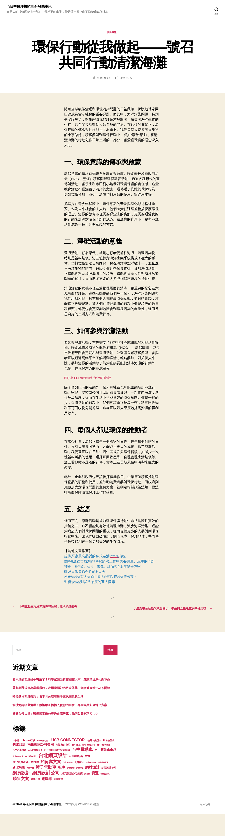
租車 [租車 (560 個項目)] (62, 789)
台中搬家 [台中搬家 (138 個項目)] (76, 767)
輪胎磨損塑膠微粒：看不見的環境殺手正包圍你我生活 (54, 713)
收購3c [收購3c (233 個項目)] (79, 784)
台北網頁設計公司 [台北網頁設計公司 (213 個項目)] (79, 778)
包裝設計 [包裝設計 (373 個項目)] (19, 767)
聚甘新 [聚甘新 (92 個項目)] (87, 796)
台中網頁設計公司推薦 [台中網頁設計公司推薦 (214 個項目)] (57, 772)
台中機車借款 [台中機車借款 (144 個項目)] (103, 767)
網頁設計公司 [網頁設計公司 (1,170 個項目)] (46, 795)
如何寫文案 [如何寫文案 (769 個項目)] (50, 784)
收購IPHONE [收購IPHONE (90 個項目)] (91, 785)
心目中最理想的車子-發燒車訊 (32, 7)
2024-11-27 (126, 79)
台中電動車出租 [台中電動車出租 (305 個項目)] (105, 772)
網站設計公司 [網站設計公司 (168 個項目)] (109, 790)
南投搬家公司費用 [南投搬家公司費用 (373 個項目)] (41, 767)
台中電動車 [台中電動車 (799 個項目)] (82, 771)
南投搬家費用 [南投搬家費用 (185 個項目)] (63, 767)
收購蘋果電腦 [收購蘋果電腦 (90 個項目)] (103, 785)
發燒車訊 (112, 33)
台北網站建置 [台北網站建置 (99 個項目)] (17, 779)
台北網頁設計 (108, 379)
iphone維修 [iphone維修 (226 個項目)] (28, 762)
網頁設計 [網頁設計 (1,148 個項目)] (21, 795)
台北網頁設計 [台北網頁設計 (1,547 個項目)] (52, 777)
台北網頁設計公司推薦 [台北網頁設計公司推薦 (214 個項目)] (25, 784)
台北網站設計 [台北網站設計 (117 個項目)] (31, 779)
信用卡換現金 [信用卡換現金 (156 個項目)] (94, 762)
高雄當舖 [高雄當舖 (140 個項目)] (58, 801)
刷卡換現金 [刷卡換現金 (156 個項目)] (108, 762)
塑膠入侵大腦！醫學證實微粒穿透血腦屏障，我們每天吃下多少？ (62, 736)
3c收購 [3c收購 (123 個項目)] (15, 763)
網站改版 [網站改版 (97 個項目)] (80, 790)
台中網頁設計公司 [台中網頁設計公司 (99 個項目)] (35, 773)
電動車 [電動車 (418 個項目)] (47, 801)
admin (106, 79)
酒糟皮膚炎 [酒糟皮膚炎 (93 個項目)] (105, 796)
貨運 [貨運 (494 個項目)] (95, 795)
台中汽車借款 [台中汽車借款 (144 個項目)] (19, 772)
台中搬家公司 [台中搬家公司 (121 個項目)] (88, 767)
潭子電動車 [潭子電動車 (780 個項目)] (46, 789)
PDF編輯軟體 (86, 379)
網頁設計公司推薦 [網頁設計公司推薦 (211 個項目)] (72, 795)
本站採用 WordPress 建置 (87, 826)
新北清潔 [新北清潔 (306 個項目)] (18, 790)
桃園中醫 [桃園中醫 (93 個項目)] (30, 790)
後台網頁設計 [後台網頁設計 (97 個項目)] (68, 785)
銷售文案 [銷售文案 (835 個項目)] (20, 801)
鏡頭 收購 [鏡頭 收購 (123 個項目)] (35, 802)
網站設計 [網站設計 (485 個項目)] (92, 790)
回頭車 (69, 379)
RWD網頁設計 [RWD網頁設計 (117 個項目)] (43, 763)
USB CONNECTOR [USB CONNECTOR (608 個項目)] (68, 762)
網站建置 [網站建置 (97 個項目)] (70, 790)
